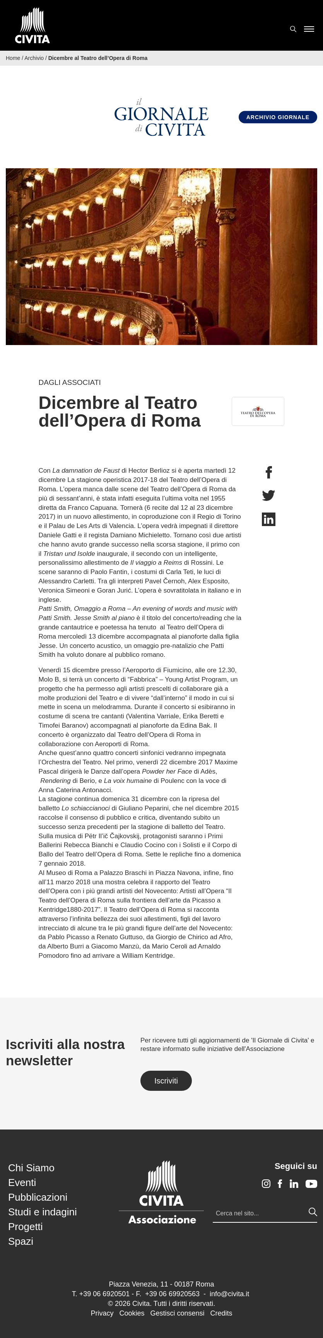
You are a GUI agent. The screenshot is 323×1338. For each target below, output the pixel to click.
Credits (221, 1313)
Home (13, 58)
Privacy (102, 1313)
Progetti (25, 1226)
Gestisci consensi (177, 1313)
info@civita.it (229, 1294)
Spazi (20, 1241)
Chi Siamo (31, 1168)
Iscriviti (166, 1081)
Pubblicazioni (37, 1197)
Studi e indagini (42, 1212)
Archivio (34, 58)
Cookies (131, 1313)
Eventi (22, 1182)
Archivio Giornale (277, 117)
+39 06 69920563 (172, 1294)
